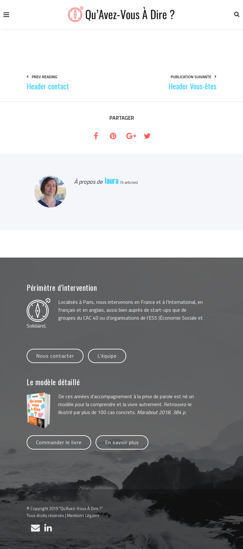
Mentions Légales (83, 515)
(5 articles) (128, 182)
